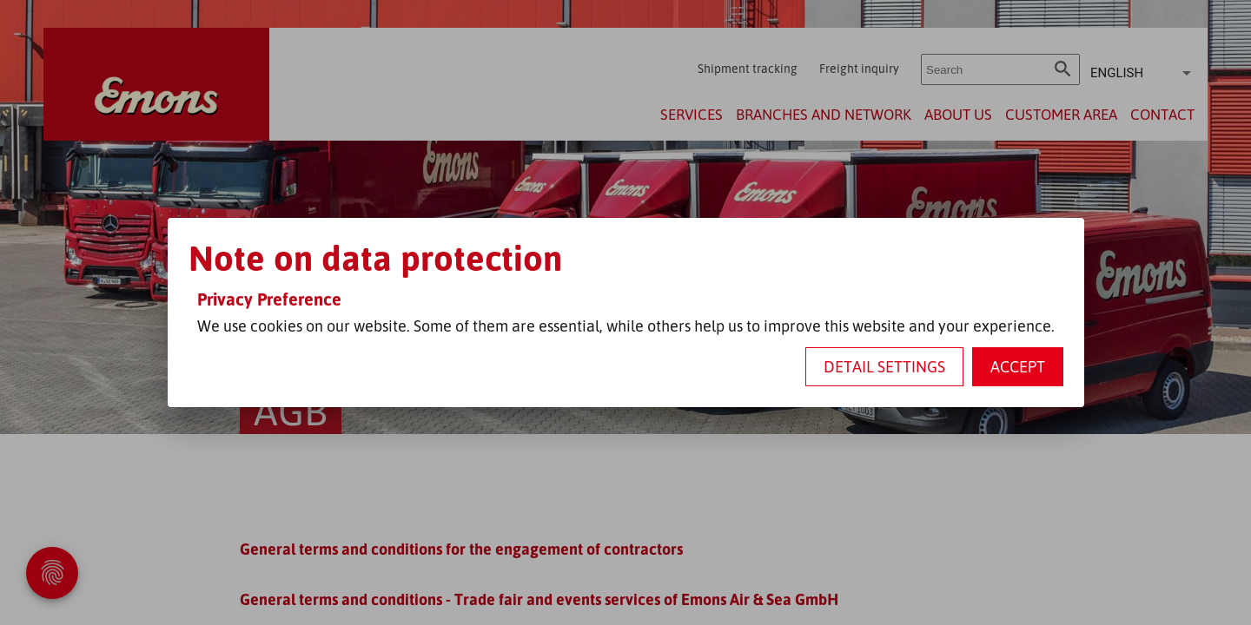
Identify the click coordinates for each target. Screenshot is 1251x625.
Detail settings (884, 366)
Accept (1017, 366)
